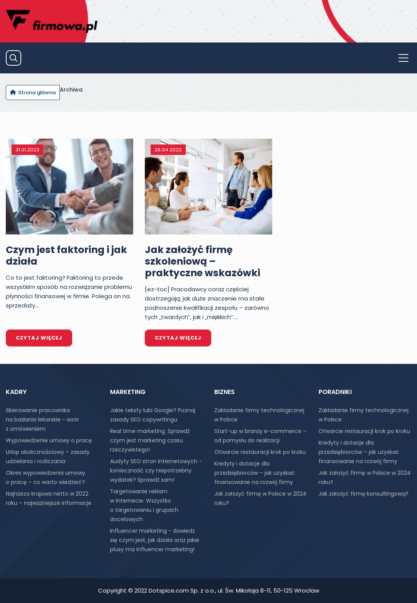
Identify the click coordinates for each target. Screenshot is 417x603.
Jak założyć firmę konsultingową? (364, 494)
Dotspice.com (169, 590)
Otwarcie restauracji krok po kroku (260, 452)
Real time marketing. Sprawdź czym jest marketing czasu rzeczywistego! (150, 440)
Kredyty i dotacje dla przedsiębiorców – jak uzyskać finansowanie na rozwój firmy (254, 473)
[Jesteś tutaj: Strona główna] (33, 92)
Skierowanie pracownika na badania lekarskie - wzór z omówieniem (42, 419)
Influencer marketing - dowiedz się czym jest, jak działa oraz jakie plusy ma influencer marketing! (154, 540)
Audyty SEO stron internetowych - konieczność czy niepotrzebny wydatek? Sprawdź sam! (156, 470)
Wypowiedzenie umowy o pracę (49, 440)
